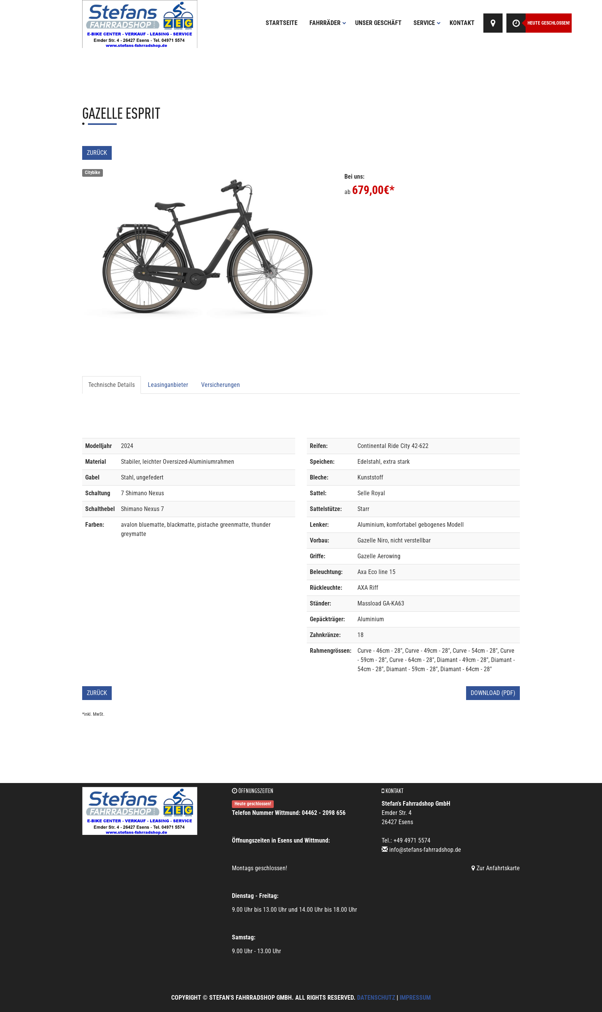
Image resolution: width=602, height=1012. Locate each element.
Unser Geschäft (378, 23)
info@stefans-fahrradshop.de (425, 849)
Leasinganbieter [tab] (168, 384)
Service (427, 23)
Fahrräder (327, 23)
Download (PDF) (493, 693)
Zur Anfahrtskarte (495, 868)
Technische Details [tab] (111, 384)
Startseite (282, 23)
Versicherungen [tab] (220, 384)
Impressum (415, 997)
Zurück (97, 152)
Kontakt (462, 23)
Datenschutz (376, 997)
